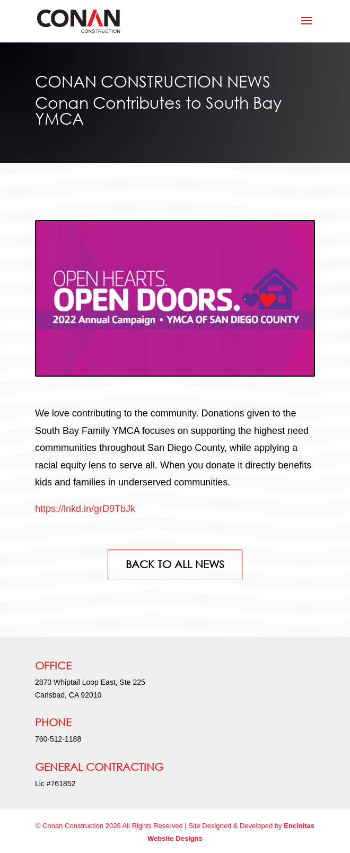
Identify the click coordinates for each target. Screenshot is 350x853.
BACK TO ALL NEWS (175, 564)
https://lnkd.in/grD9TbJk (85, 508)
